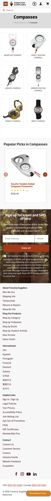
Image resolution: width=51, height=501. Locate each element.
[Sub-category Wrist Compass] (38, 113)
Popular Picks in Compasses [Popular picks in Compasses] (25, 144)
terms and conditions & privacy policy (31, 276)
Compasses (33, 23)
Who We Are (9, 292)
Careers (6, 453)
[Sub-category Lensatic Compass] (13, 80)
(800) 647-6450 (39, 485)
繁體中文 (7, 384)
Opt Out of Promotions (14, 421)
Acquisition (8, 466)
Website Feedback (12, 461)
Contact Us (8, 444)
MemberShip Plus (11, 433)
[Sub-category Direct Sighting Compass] (38, 47)
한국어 (6, 388)
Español (6, 354)
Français (7, 363)
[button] (6, 174)
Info (4, 350)
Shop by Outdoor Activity (15, 330)
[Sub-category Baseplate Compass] (13, 47)
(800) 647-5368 (14, 485)
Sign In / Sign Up (11, 399)
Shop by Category (11, 318)
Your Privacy (9, 408)
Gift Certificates (10, 429)
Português (8, 358)
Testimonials (9, 301)
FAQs (5, 425)
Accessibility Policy (12, 412)
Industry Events (10, 457)
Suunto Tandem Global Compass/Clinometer (23, 185)
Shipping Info (9, 296)
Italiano (6, 371)
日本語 (6, 376)
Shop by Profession (12, 322)
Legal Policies (9, 403)
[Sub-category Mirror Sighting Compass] (38, 80)
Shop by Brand (10, 326)
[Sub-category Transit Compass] (13, 113)
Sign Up (26, 248)
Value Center (9, 339)
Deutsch (7, 367)
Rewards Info (9, 309)
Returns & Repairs (11, 305)
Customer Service (11, 448)
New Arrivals (9, 335)
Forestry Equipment (20, 23)
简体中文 (7, 380)
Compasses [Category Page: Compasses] (25, 17)
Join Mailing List (11, 416)
